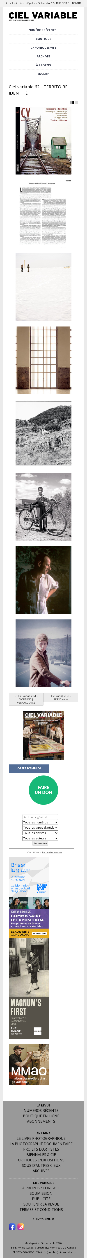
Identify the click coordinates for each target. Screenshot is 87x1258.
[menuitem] (43, 74)
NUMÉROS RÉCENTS (42, 30)
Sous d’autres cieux (41, 1165)
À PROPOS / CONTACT (41, 1187)
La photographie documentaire (41, 1143)
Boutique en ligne (41, 1115)
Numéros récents (41, 1110)
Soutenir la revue (41, 1204)
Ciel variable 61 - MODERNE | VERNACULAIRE (26, 699)
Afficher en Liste (76, 102)
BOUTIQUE (43, 39)
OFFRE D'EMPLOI (29, 768)
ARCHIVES (43, 56)
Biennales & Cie (41, 1154)
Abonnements (41, 1121)
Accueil (9, 3)
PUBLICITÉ (41, 1198)
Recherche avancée (52, 852)
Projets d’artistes (41, 1149)
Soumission (41, 1193)
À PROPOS (43, 65)
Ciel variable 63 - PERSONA (61, 697)
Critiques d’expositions (41, 1160)
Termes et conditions (41, 1209)
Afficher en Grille (72, 102)
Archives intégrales (25, 3)
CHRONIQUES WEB (43, 48)
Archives (41, 1170)
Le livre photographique (41, 1138)
